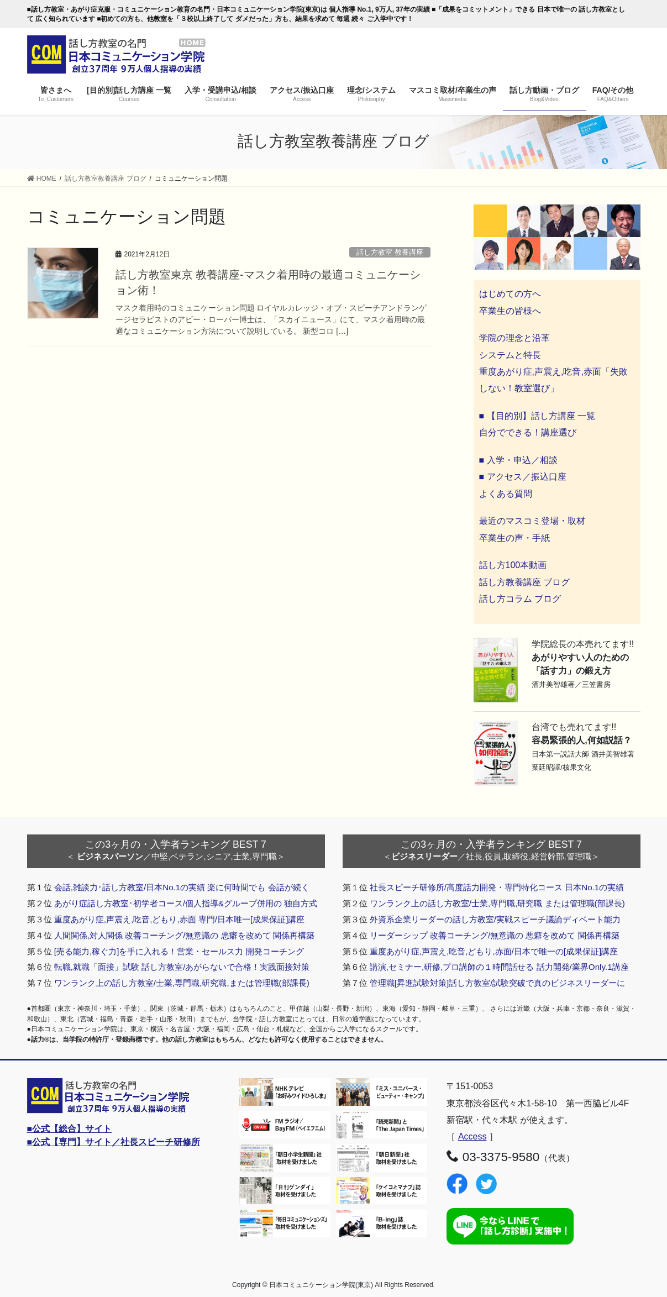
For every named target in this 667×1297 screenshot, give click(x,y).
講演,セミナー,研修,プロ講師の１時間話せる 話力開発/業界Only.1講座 (499, 967)
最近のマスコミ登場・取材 (532, 521)
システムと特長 (510, 355)
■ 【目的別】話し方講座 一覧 (537, 416)
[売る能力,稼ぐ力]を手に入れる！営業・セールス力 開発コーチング (179, 951)
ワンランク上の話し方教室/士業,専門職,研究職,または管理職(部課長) (181, 983)
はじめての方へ (510, 293)
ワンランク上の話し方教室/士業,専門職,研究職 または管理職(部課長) (497, 903)
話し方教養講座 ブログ (524, 582)
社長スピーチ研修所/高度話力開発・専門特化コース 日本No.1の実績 (497, 887)
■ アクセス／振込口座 (522, 476)
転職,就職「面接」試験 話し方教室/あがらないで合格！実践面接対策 (182, 967)
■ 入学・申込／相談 (518, 460)
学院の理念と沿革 (514, 338)
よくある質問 (505, 493)
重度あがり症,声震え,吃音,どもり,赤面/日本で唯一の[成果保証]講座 (494, 951)
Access (472, 1136)
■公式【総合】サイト (69, 1128)
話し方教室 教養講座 (389, 252)
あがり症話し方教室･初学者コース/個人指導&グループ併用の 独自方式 (186, 903)
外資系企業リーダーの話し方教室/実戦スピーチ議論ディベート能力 (495, 919)
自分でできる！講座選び (527, 432)
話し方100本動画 (513, 565)
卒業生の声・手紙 (514, 538)
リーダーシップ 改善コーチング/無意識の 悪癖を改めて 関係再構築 (494, 935)
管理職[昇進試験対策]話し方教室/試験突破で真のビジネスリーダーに (498, 983)
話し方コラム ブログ (520, 598)
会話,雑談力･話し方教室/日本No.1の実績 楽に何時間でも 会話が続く (181, 887)
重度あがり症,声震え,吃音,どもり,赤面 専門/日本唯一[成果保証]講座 (179, 919)
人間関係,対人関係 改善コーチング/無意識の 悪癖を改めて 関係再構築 (184, 935)
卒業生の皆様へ (510, 311)
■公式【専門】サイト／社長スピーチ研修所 (114, 1142)
